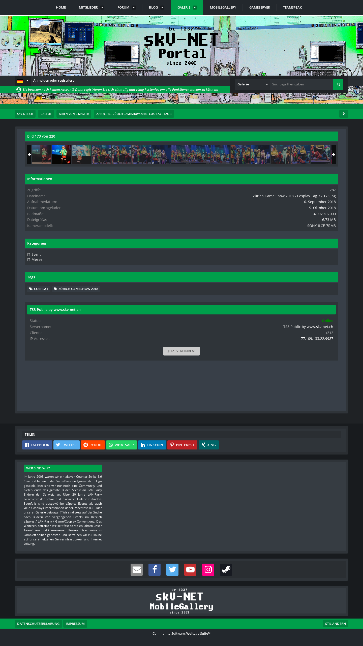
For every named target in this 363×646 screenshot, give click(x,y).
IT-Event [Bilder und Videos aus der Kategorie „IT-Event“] (279, 262)
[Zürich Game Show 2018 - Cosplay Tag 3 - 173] (307, 154)
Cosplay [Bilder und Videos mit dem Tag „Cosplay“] (287, 296)
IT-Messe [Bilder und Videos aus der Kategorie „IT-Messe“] (279, 267)
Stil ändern (335, 623)
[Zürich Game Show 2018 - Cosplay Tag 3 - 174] (327, 154)
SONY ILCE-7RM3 (325, 234)
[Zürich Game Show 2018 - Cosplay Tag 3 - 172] (287, 154)
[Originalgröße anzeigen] (241, 139)
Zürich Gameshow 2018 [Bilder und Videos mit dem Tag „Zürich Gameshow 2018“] (299, 304)
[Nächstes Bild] (242, 274)
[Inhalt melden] (243, 404)
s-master (53, 147)
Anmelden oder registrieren (54, 80)
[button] (23, 81)
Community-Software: (181, 633)
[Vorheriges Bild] (30, 274)
